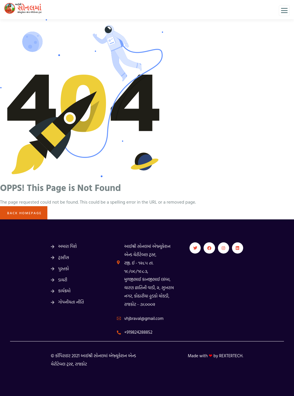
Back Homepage (24, 212)
